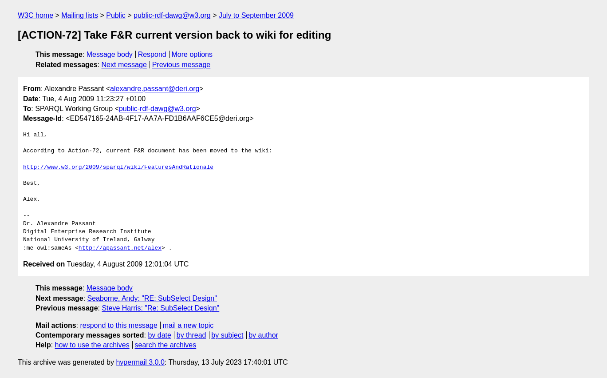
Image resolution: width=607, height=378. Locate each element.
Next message (124, 64)
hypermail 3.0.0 (140, 362)
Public (116, 15)
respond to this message (118, 325)
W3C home (35, 15)
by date (159, 335)
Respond (152, 54)
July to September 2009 (256, 15)
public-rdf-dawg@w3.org (172, 15)
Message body (110, 54)
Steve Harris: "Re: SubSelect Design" (160, 308)
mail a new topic (188, 325)
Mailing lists (79, 15)
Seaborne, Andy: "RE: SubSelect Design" (152, 298)
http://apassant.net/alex (120, 248)
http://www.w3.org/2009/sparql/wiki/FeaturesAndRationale (118, 167)
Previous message (181, 64)
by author (263, 335)
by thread (191, 335)
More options (192, 54)
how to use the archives (92, 345)
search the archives (166, 345)
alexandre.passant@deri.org (154, 88)
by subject (227, 335)
